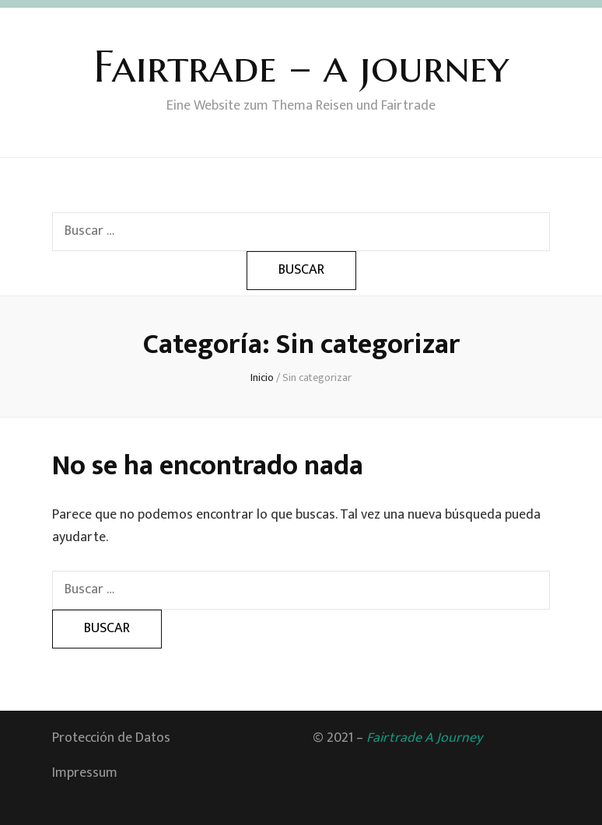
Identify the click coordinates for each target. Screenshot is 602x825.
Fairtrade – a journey (301, 66)
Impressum (84, 773)
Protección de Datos (111, 738)
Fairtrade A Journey (424, 738)
